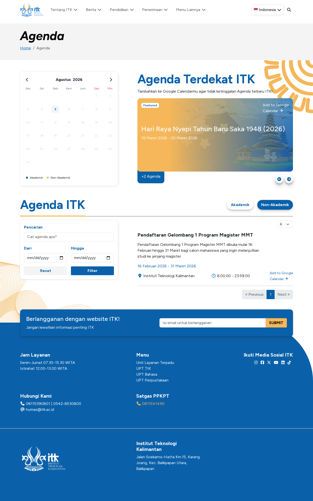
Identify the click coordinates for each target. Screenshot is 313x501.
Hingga (77, 248)
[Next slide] (289, 179)
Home (25, 48)
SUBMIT (276, 322)
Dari (28, 248)
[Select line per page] (285, 224)
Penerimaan (155, 9)
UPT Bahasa (146, 374)
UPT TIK (143, 368)
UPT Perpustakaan (152, 380)
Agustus (63, 79)
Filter (93, 270)
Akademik (240, 204)
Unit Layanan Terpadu (155, 362)
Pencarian (33, 227)
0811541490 (153, 403)
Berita (94, 9)
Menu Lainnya (191, 9)
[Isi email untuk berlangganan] (212, 322)
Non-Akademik (275, 204)
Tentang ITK (64, 9)
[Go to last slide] (279, 179)
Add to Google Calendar (276, 108)
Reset (45, 270)
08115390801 (38, 403)
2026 (77, 79)
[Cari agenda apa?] (69, 236)
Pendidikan (122, 9)
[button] (267, 10)
